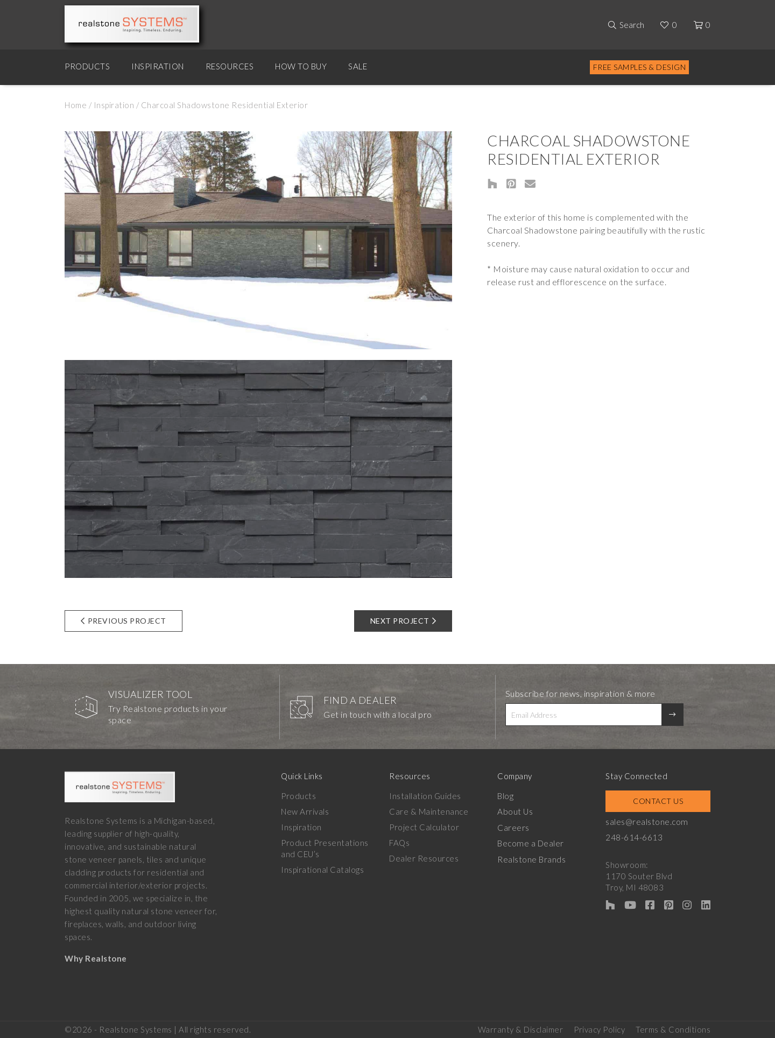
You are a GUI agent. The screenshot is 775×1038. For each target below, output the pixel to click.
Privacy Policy (599, 1028)
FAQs (401, 843)
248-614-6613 (639, 837)
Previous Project (123, 620)
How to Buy (301, 66)
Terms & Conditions (673, 1028)
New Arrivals (305, 811)
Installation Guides (427, 796)
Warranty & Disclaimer (520, 1028)
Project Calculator (426, 827)
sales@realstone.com (652, 822)
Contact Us (661, 801)
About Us (518, 811)
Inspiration (157, 66)
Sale (357, 66)
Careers (517, 827)
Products (87, 66)
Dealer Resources (426, 858)
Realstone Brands (535, 858)
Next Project (403, 620)
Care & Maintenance (430, 811)
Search (631, 25)
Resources (230, 66)
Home (76, 105)
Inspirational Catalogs (322, 869)
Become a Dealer (534, 843)
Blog (509, 796)
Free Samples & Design (639, 67)
